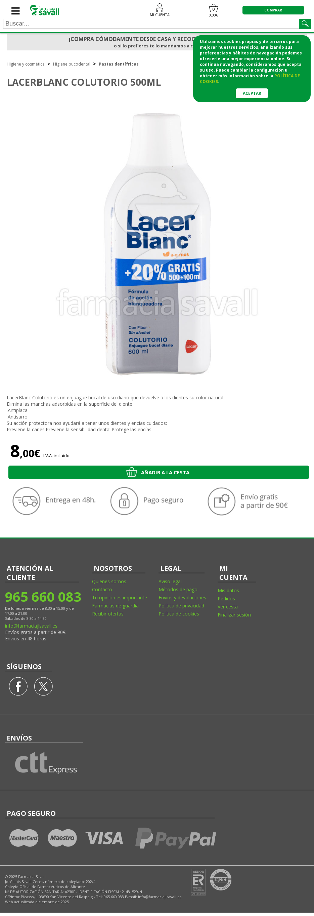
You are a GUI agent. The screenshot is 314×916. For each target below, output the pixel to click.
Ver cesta (228, 606)
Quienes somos (109, 581)
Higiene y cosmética (26, 64)
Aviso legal (170, 581)
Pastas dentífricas (119, 64)
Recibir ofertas (108, 613)
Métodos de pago (178, 589)
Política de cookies (179, 613)
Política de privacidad (181, 605)
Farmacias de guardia (115, 605)
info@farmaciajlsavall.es (31, 626)
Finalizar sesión (234, 614)
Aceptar (252, 93)
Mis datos (228, 590)
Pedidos (226, 598)
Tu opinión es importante (119, 597)
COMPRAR (273, 10)
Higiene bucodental (71, 64)
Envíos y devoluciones (182, 597)
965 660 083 (43, 596)
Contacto (102, 589)
